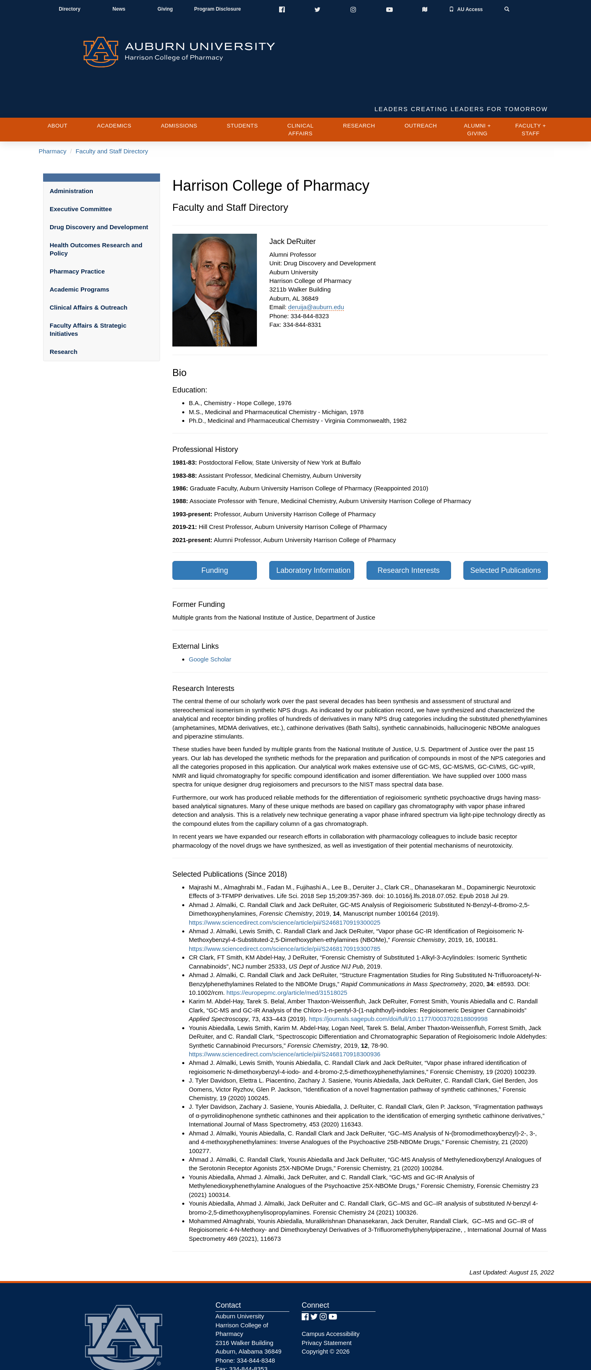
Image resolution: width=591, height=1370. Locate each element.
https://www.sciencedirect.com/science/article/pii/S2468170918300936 (284, 1021)
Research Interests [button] (409, 537)
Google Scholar (210, 626)
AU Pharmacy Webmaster (250, 1345)
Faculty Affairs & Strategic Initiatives (88, 296)
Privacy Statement (327, 1309)
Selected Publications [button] (505, 537)
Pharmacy (52, 118)
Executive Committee (81, 176)
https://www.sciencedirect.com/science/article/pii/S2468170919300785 (284, 915)
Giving (165, 9)
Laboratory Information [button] (313, 537)
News (119, 9)
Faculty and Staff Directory (111, 118)
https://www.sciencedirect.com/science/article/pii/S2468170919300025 (284, 889)
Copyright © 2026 (326, 1318)
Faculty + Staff (530, 97)
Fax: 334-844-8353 (241, 1336)
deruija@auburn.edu (316, 274)
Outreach (421, 93)
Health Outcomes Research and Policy (96, 216)
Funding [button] (215, 537)
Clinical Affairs (300, 97)
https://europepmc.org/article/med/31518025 (287, 959)
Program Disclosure (217, 9)
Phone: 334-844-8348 (245, 1327)
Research (359, 93)
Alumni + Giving (477, 97)
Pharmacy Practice (77, 238)
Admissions (179, 93)
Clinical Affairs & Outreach (89, 274)
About (57, 93)
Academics (114, 93)
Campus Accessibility (331, 1300)
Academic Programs (79, 256)
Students (242, 93)
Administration (71, 158)
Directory (70, 9)
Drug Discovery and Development (99, 194)
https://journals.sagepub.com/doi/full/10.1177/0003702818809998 (398, 985)
